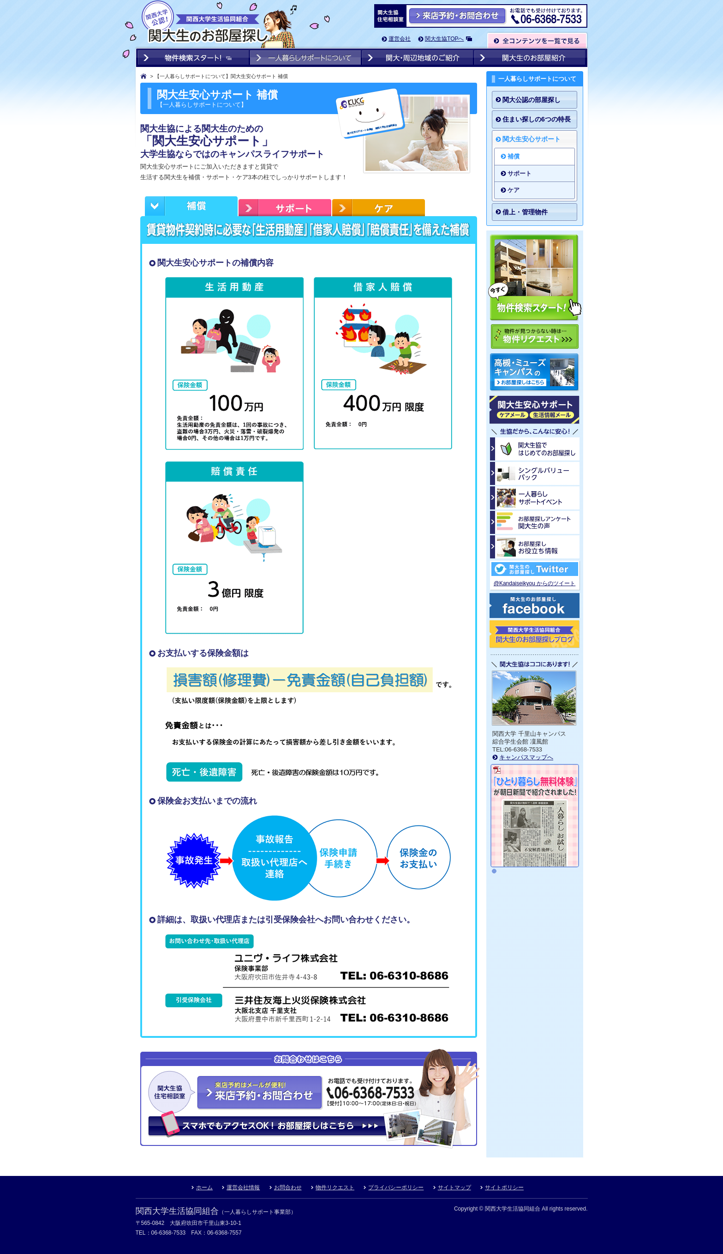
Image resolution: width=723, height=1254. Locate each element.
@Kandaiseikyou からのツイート (535, 583)
